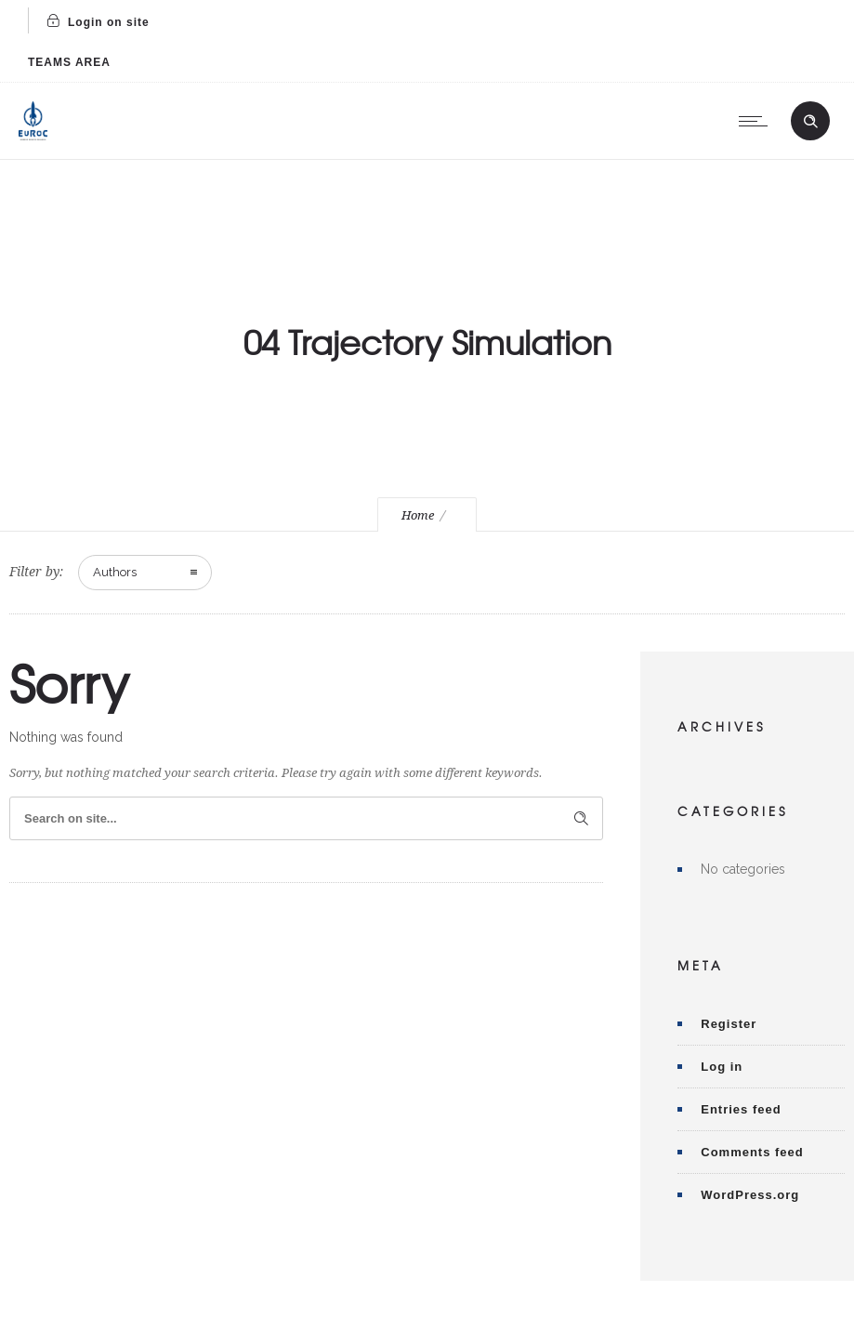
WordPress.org (750, 1195)
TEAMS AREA (69, 62)
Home (417, 515)
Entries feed (741, 1109)
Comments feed (752, 1152)
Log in (721, 1067)
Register (728, 1024)
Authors (115, 572)
